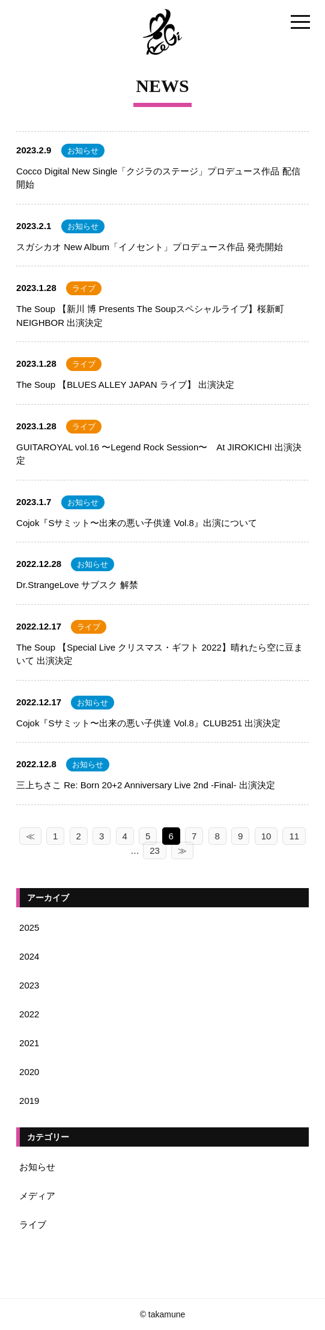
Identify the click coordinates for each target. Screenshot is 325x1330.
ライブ (84, 288)
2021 (29, 1043)
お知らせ (83, 150)
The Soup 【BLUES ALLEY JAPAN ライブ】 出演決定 (125, 384)
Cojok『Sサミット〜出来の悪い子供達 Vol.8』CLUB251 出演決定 (148, 723)
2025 (29, 927)
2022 (29, 1014)
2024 (29, 956)
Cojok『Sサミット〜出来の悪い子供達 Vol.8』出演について (136, 523)
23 (155, 850)
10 (266, 836)
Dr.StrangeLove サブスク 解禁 (77, 585)
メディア (37, 1196)
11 (294, 836)
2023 (29, 985)
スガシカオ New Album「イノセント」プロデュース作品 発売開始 (149, 247)
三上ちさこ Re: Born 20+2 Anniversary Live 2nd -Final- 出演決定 (145, 785)
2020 (29, 1072)
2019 (29, 1101)
